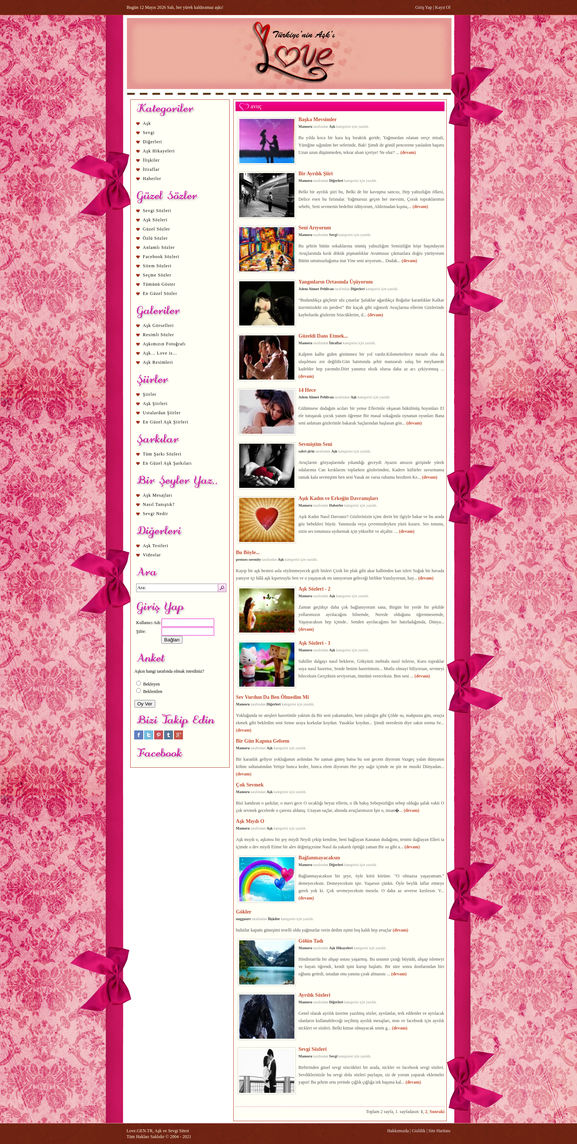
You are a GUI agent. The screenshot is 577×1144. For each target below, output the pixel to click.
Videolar (152, 554)
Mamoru (305, 126)
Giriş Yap (423, 7)
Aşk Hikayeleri (159, 151)
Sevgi (149, 132)
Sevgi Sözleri (157, 210)
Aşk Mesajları (158, 495)
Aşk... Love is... (160, 353)
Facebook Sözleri (161, 256)
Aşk (147, 123)
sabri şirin (306, 451)
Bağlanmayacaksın (319, 857)
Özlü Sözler (155, 238)
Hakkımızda (398, 1130)
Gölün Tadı (310, 941)
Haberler (152, 178)
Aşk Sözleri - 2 (314, 589)
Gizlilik (418, 1130)
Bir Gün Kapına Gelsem (262, 741)
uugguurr (243, 919)
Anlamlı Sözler (159, 247)
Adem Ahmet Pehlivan (316, 289)
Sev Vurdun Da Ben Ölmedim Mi (272, 697)
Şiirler (149, 394)
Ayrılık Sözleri (314, 995)
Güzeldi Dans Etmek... (323, 336)
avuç (256, 106)
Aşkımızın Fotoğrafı (164, 343)
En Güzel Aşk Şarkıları (167, 463)
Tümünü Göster (159, 284)
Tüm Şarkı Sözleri (162, 454)
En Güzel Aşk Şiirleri (165, 422)
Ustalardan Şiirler (162, 412)
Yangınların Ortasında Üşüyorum (335, 282)
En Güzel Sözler (160, 293)
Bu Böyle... (248, 552)
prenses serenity (248, 559)
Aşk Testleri (156, 545)
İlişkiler (151, 160)
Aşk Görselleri (158, 325)
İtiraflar (151, 169)
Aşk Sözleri (155, 219)
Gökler (243, 912)
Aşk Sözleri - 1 (314, 643)
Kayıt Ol (442, 7)
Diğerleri (152, 141)
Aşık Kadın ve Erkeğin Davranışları (338, 498)
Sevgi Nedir (155, 513)
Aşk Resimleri (158, 362)
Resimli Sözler (158, 334)
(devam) (408, 152)
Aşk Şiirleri (155, 403)
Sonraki (437, 1111)
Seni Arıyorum (314, 227)
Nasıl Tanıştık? (159, 504)
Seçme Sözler (157, 275)
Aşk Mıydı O (250, 821)
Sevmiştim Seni (315, 444)
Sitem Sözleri (157, 265)
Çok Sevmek (249, 785)
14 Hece (307, 390)
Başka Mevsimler (317, 119)
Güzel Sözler (156, 229)
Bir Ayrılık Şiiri (315, 173)
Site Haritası (439, 1130)
